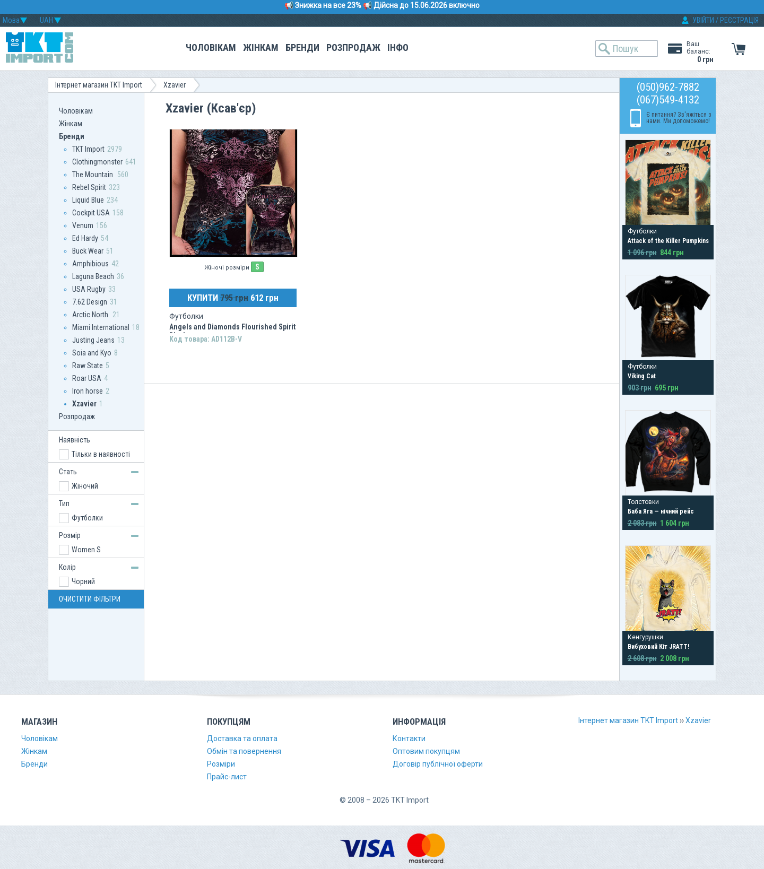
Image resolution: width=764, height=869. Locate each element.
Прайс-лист (227, 776)
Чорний (83, 581)
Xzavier (174, 85)
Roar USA (86, 378)
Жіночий (85, 486)
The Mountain (93, 174)
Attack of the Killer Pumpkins (668, 241)
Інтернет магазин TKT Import (98, 85)
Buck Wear (87, 251)
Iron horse (87, 391)
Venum (82, 225)
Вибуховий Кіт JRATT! (658, 646)
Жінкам (261, 47)
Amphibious (90, 263)
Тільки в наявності (101, 454)
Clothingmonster (97, 162)
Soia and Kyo (91, 353)
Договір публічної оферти (438, 764)
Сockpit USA (91, 212)
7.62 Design (89, 302)
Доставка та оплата (242, 738)
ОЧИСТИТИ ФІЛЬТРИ (89, 599)
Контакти (409, 738)
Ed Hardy (85, 238)
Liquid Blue (88, 200)
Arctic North (91, 314)
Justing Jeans (93, 340)
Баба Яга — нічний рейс (661, 511)
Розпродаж (353, 47)
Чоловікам (211, 47)
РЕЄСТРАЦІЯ (739, 20)
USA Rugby (89, 289)
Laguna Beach (93, 276)
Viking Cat (642, 376)
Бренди (302, 47)
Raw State (87, 365)
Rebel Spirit (89, 187)
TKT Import (88, 149)
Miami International (100, 327)
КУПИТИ (233, 297)
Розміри (221, 764)
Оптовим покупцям (426, 751)
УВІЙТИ (703, 20)
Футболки (87, 518)
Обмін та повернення (244, 751)
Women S (86, 549)
